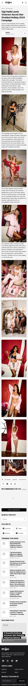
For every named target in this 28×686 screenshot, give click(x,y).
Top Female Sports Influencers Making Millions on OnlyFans (16, 554)
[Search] (25, 2)
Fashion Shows (19, 669)
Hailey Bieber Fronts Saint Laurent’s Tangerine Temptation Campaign (18, 612)
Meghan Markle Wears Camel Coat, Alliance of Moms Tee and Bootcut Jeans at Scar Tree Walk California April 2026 (17, 583)
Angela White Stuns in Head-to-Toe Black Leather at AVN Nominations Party (17, 593)
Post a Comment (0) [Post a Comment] (14, 510)
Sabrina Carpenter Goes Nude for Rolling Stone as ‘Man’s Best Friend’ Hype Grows (18, 572)
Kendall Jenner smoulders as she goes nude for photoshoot (18, 603)
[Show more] (19, 484)
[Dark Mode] (22, 2)
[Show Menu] (2, 2)
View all (24, 489)
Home (2, 8)
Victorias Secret (22, 479)
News (16, 672)
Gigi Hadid (14, 479)
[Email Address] (8, 680)
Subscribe (22, 681)
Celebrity (3, 669)
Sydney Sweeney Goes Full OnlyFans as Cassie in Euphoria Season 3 (18, 563)
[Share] (25, 33)
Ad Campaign (9, 8)
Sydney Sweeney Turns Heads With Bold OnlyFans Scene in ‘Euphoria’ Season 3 (17, 544)
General (3, 672)
